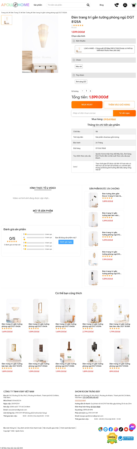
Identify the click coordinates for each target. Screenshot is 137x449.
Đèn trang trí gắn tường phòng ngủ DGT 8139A (93, 325)
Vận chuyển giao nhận (51, 428)
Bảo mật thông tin (9, 428)
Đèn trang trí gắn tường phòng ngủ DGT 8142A (12, 325)
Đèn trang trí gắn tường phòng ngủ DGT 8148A (111, 272)
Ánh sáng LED (81, 82)
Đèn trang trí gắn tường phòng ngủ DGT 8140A (66, 325)
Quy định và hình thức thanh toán (30, 428)
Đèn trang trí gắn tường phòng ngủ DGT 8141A (39, 325)
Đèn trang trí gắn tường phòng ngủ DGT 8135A (66, 365)
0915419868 (109, 119)
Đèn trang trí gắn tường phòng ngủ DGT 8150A (111, 253)
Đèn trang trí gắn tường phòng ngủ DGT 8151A (111, 233)
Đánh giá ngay (66, 242)
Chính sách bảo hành (67, 428)
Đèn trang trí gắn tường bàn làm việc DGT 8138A (119, 325)
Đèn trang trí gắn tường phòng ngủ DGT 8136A (39, 365)
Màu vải (79, 66)
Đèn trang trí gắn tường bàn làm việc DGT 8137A (12, 365)
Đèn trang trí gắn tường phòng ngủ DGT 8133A (119, 365)
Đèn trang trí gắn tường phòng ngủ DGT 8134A (93, 365)
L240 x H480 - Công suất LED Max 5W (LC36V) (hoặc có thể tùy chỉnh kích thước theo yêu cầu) (108, 49)
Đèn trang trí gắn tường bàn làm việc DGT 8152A (110, 214)
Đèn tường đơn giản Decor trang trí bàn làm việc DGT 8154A (112, 195)
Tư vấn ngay (124, 113)
